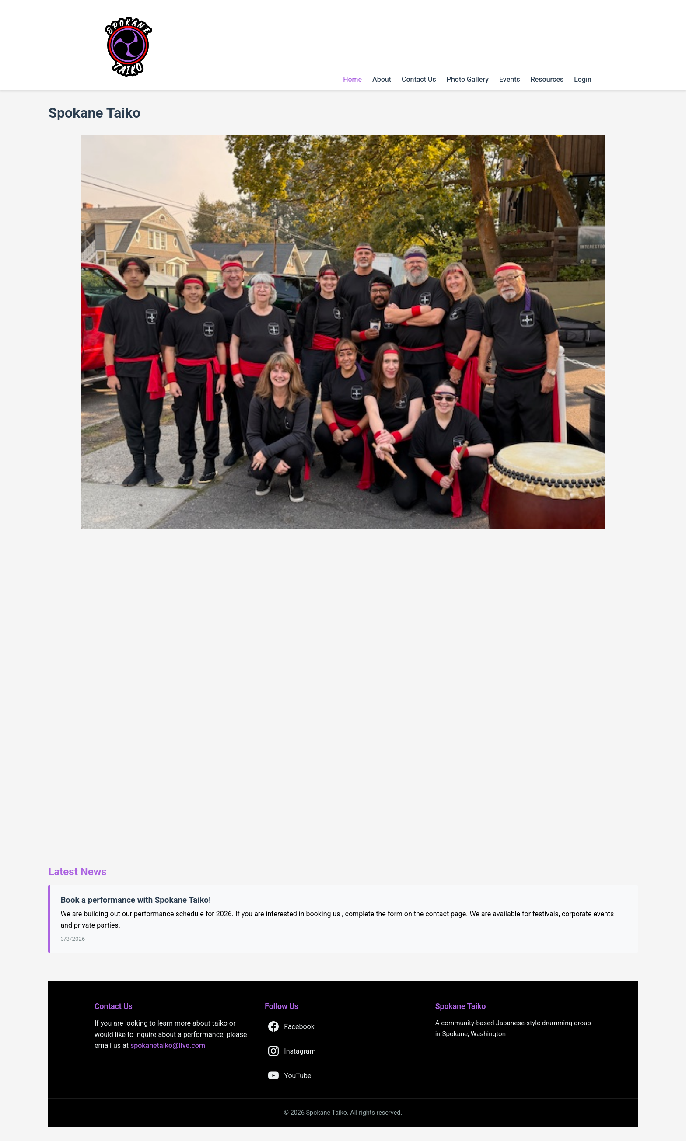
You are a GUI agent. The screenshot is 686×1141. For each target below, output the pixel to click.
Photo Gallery (468, 79)
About (381, 79)
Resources (547, 79)
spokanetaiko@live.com (167, 1045)
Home (352, 79)
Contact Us (419, 79)
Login (583, 79)
